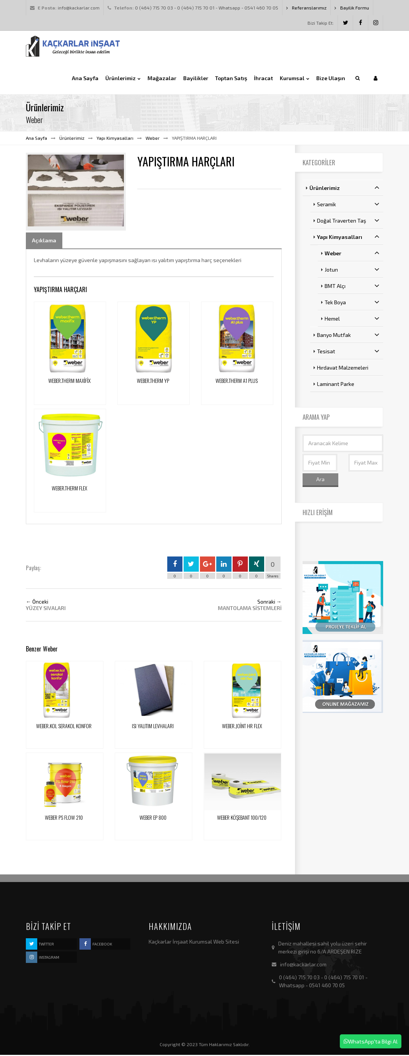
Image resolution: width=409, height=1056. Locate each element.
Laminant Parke (335, 385)
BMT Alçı (352, 287)
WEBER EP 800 (153, 819)
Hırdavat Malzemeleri (342, 369)
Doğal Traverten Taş (348, 222)
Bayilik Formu (351, 7)
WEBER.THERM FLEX (69, 489)
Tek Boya (352, 303)
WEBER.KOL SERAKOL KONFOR (64, 727)
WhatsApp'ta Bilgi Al (371, 1041)
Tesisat (348, 352)
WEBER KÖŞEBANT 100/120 (241, 819)
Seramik (348, 205)
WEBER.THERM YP (153, 382)
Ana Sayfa (36, 139)
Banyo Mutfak (348, 336)
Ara (320, 480)
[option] (76, 192)
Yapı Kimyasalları (115, 139)
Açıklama (44, 241)
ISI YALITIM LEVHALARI (153, 727)
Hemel (352, 320)
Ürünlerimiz (71, 139)
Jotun (352, 271)
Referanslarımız (306, 7)
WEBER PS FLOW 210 (64, 819)
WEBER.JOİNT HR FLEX (242, 727)
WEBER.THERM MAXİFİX (69, 382)
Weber (153, 139)
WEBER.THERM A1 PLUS (237, 382)
